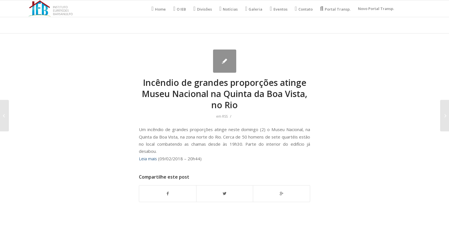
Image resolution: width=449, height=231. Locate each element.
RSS (225, 116)
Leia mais (148, 158)
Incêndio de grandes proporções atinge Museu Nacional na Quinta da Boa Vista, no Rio (224, 94)
